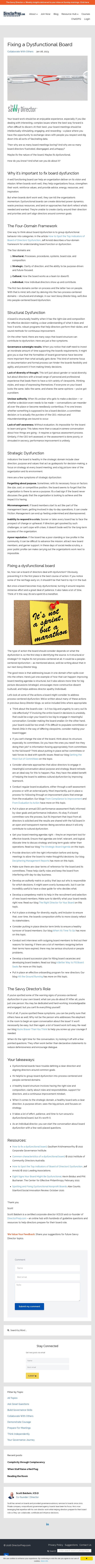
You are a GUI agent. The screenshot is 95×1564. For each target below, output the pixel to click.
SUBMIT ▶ (32, 1375)
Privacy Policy (52, 1545)
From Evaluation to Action (26, 803)
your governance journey (21, 1439)
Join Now (45, 14)
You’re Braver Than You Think (32, 1029)
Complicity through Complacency (26, 1462)
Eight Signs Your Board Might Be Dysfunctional (36, 1176)
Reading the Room (17, 1476)
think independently (18, 1433)
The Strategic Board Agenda (55, 846)
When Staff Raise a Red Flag (22, 1469)
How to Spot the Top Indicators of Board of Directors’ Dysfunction (47, 1166)
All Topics (12, 1397)
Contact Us (85, 1545)
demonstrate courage (19, 1421)
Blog (56, 14)
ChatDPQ (76, 19)
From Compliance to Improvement (63, 798)
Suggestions (69, 1545)
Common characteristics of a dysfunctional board (38, 1156)
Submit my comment (29, 1306)
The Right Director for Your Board (56, 902)
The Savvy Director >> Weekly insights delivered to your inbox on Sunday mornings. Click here (47, 2)
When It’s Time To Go (64, 930)
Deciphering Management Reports (30, 860)
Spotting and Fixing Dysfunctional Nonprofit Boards (39, 1186)
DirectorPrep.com (16, 1218)
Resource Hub (69, 14)
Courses (86, 14)
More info (44, 1561)
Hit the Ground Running (30, 976)
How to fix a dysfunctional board (29, 1146)
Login (87, 19)
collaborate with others (20, 51)
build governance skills (19, 1409)
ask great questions (18, 1403)
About (32, 14)
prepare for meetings (19, 1427)
